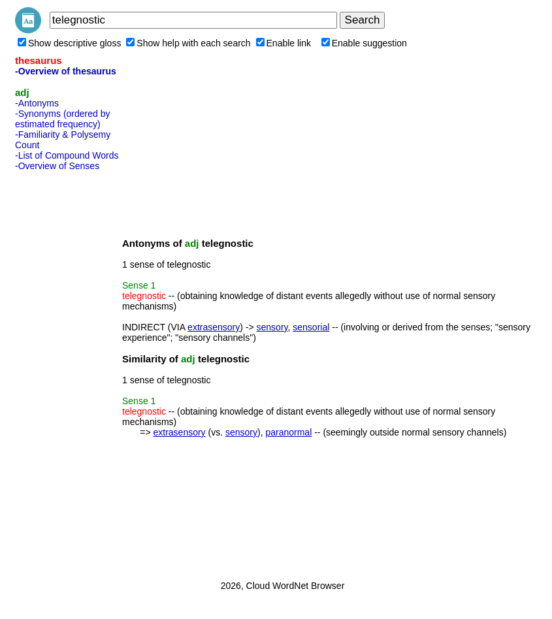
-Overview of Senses (57, 166)
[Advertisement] (67, 371)
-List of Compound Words (66, 155)
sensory (272, 327)
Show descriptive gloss (69, 43)
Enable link (284, 43)
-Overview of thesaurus (65, 71)
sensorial (311, 327)
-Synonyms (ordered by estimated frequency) (62, 118)
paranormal (288, 432)
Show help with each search (188, 43)
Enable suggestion (364, 43)
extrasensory (213, 327)
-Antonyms (37, 103)
